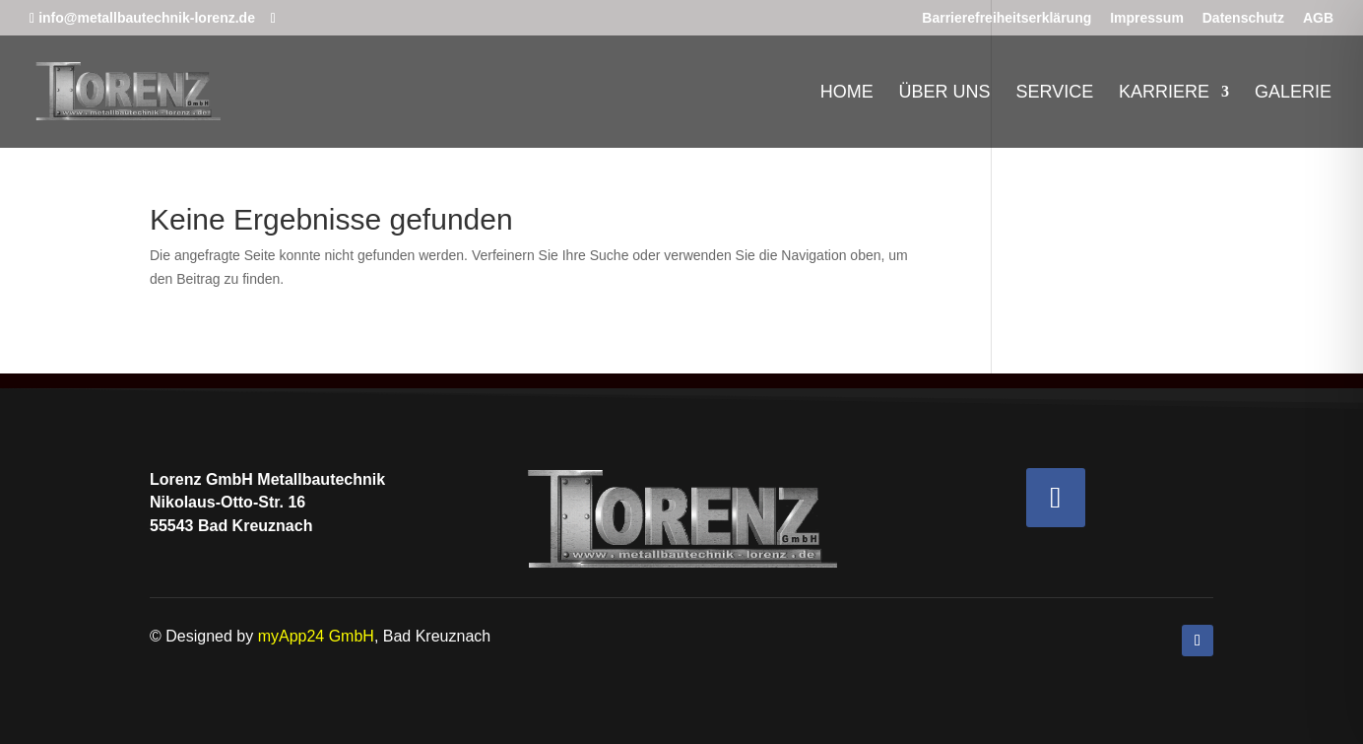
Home (847, 93)
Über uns (945, 93)
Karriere (1164, 93)
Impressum (1147, 18)
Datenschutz (1243, 18)
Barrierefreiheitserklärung (1006, 18)
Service (1054, 93)
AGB (1318, 18)
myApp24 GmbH (316, 636)
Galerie (1293, 93)
